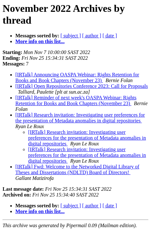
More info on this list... (40, 41)
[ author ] (91, 35)
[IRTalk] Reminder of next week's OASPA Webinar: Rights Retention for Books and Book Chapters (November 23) (76, 100)
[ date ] (109, 35)
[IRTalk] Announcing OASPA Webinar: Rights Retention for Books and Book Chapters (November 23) (77, 77)
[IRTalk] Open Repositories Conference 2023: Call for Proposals (81, 86)
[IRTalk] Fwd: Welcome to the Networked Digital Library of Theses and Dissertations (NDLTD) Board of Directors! (77, 169)
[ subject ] (70, 35)
